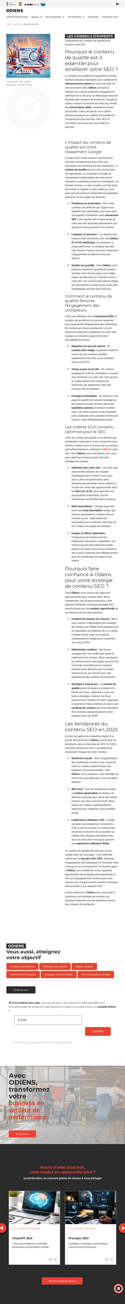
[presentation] (39, 1037)
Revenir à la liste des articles (62, 1281)
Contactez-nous (21, 989)
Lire (52, 1259)
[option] (34, 1228)
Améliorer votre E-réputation (23, 974)
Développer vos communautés (59, 974)
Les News (18, 24)
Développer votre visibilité (55, 966)
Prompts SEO (78, 1238)
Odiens (9, 24)
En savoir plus (22, 1134)
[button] (118, 1288)
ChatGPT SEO (22, 1238)
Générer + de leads (84, 966)
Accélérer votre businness (22, 966)
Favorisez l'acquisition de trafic (96, 974)
